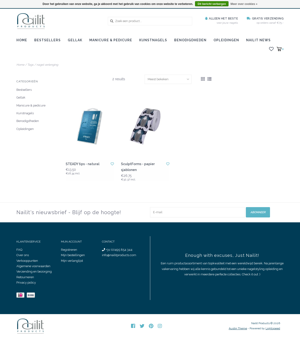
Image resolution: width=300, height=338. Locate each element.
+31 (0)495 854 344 (117, 249)
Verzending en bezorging (34, 271)
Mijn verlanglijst (72, 260)
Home (21, 40)
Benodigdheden (190, 40)
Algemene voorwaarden (33, 266)
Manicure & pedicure (110, 40)
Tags (30, 64)
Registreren (69, 249)
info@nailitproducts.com (119, 255)
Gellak (75, 40)
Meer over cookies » (243, 4)
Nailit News (258, 40)
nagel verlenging (47, 64)
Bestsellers (47, 40)
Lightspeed (273, 328)
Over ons (22, 255)
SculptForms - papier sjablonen (138, 167)
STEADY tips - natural (82, 164)
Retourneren (25, 277)
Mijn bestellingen (73, 255)
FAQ (19, 249)
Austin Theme (238, 328)
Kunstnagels (153, 40)
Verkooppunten (27, 260)
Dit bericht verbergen (212, 4)
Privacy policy (26, 282)
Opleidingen (226, 40)
